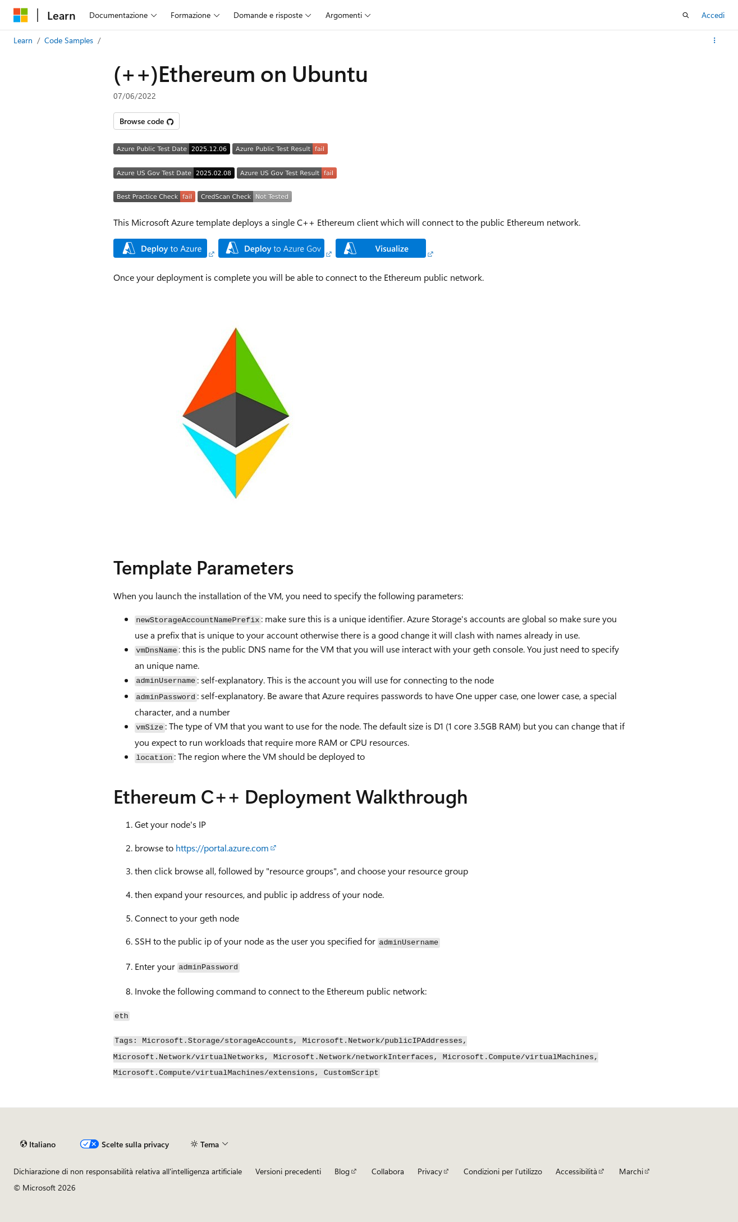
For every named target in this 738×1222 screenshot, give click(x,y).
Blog (342, 1171)
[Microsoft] (20, 15)
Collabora (388, 1171)
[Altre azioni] (715, 40)
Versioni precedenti (288, 1171)
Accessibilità (576, 1171)
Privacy (430, 1171)
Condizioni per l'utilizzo (503, 1171)
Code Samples (68, 40)
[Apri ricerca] (686, 15)
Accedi (713, 15)
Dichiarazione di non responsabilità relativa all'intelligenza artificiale (127, 1171)
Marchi (631, 1171)
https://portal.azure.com (222, 848)
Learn (23, 40)
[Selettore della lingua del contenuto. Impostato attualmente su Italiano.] (37, 1144)
